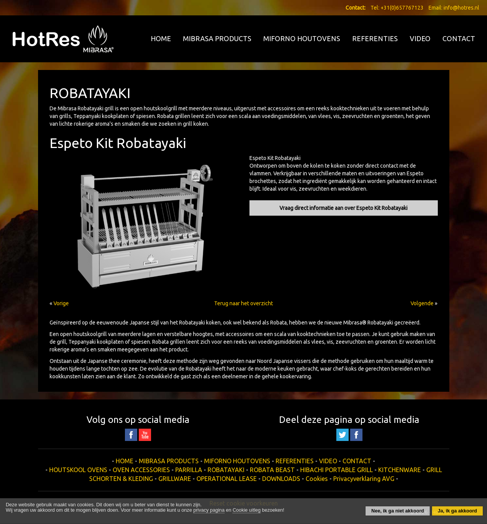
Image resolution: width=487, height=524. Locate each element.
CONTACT (458, 38)
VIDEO (420, 38)
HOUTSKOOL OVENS (78, 469)
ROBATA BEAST (272, 469)
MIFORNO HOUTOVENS (301, 38)
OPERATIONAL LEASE (226, 478)
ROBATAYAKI (226, 469)
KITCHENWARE (399, 469)
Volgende (422, 303)
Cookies (317, 478)
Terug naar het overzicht (243, 303)
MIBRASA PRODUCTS (217, 38)
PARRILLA (188, 469)
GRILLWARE (174, 478)
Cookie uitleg (247, 510)
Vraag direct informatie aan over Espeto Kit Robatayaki (343, 208)
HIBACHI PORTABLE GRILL (336, 469)
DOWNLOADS (281, 478)
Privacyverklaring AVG (363, 478)
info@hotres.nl (461, 8)
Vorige (61, 303)
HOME (161, 38)
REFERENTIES (375, 38)
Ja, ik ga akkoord (457, 511)
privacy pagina (208, 510)
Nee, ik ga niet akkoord (397, 511)
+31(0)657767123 (402, 8)
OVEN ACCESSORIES (141, 469)
